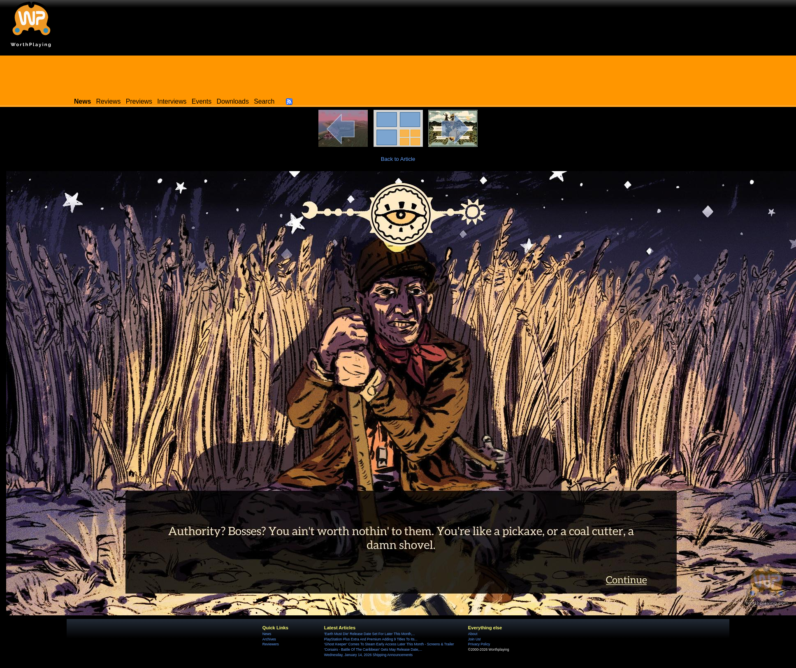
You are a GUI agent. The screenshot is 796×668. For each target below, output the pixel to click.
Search (264, 101)
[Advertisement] (398, 74)
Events (201, 101)
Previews (139, 101)
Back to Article (398, 159)
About (472, 634)
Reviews (108, 101)
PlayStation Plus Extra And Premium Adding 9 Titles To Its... (371, 639)
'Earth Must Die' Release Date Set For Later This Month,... (369, 634)
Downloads (233, 101)
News (266, 634)
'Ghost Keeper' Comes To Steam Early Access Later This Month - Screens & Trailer (389, 644)
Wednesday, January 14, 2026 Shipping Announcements (368, 655)
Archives (269, 639)
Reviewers (270, 644)
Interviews (171, 101)
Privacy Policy (479, 644)
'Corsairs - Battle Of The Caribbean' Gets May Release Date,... (373, 649)
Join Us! (474, 639)
